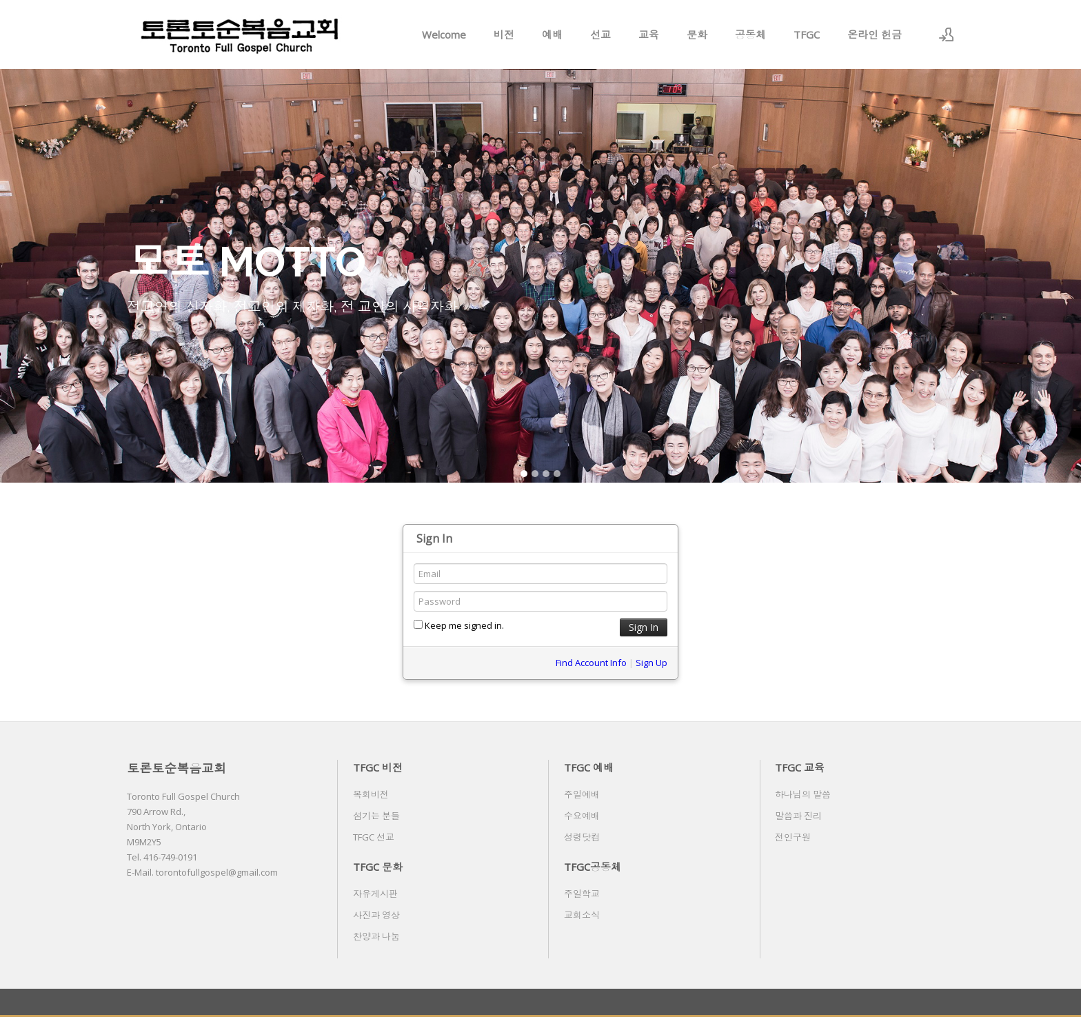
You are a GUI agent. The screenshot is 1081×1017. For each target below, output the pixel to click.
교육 (648, 34)
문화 (697, 34)
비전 (504, 34)
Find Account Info (591, 662)
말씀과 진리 (798, 815)
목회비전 (371, 794)
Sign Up (651, 662)
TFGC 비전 (378, 767)
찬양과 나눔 (376, 936)
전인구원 (793, 837)
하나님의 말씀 (803, 794)
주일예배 (582, 794)
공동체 (750, 34)
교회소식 (582, 915)
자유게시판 (375, 893)
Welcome (444, 34)
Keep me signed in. (459, 625)
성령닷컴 (582, 837)
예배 (552, 34)
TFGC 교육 (800, 767)
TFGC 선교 (373, 837)
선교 (600, 34)
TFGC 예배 (589, 767)
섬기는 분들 (376, 815)
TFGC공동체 (592, 867)
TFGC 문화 (378, 867)
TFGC (807, 34)
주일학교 (582, 893)
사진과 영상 (376, 915)
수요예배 (582, 815)
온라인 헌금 (874, 34)
